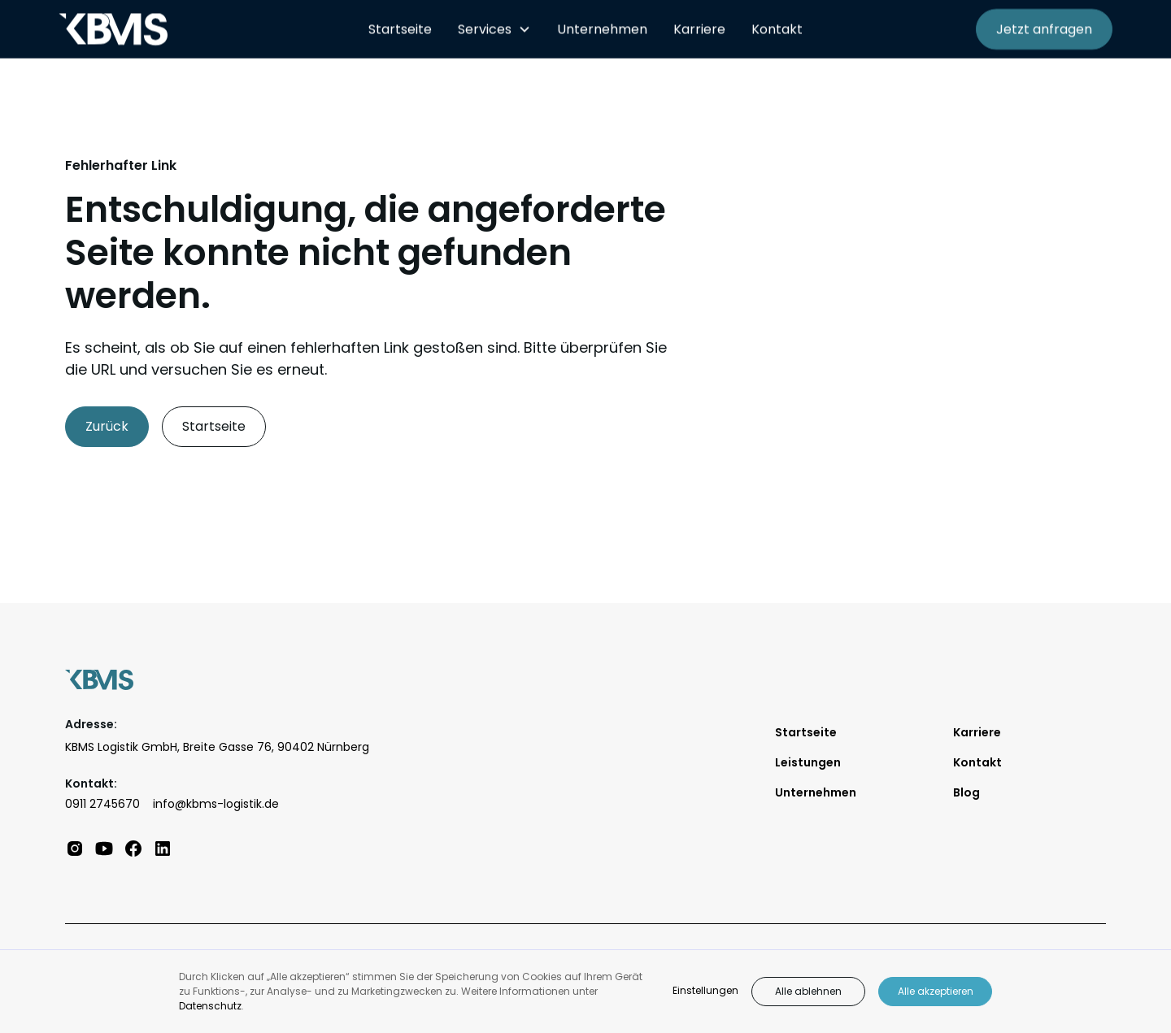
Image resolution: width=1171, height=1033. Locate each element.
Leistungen (808, 762)
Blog (966, 792)
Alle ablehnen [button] (808, 991)
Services (484, 29)
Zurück (106, 426)
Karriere (699, 29)
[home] (200, 29)
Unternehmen (602, 29)
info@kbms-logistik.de (216, 804)
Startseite (400, 29)
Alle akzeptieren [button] (935, 991)
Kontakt (777, 29)
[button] (494, 29)
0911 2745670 (102, 804)
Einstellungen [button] (705, 990)
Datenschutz (210, 1006)
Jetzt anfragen (1044, 29)
